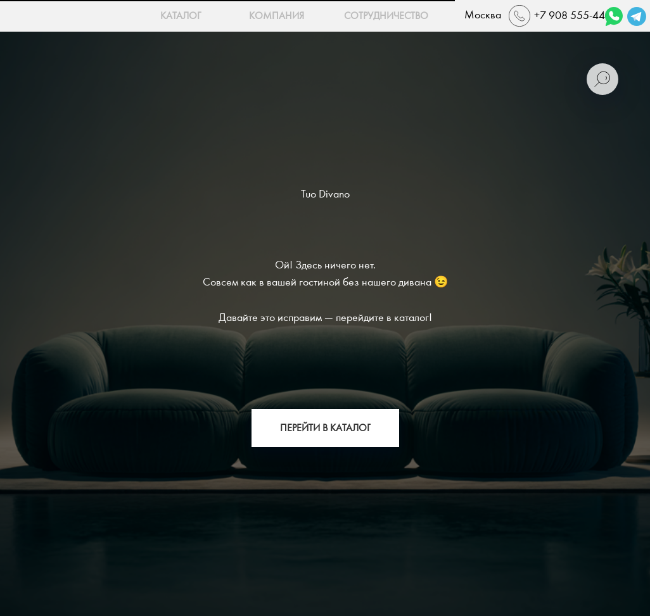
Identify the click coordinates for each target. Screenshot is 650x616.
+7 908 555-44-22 (577, 15)
